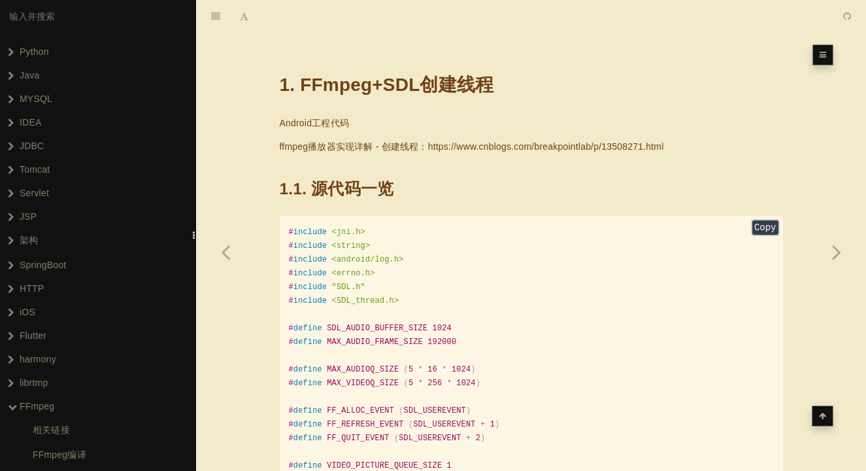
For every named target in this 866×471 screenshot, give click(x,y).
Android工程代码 (314, 90)
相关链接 (51, 430)
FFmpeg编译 (59, 454)
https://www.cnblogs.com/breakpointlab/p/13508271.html (546, 114)
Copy (765, 196)
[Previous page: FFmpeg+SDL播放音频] (225, 252)
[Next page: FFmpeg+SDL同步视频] (836, 252)
